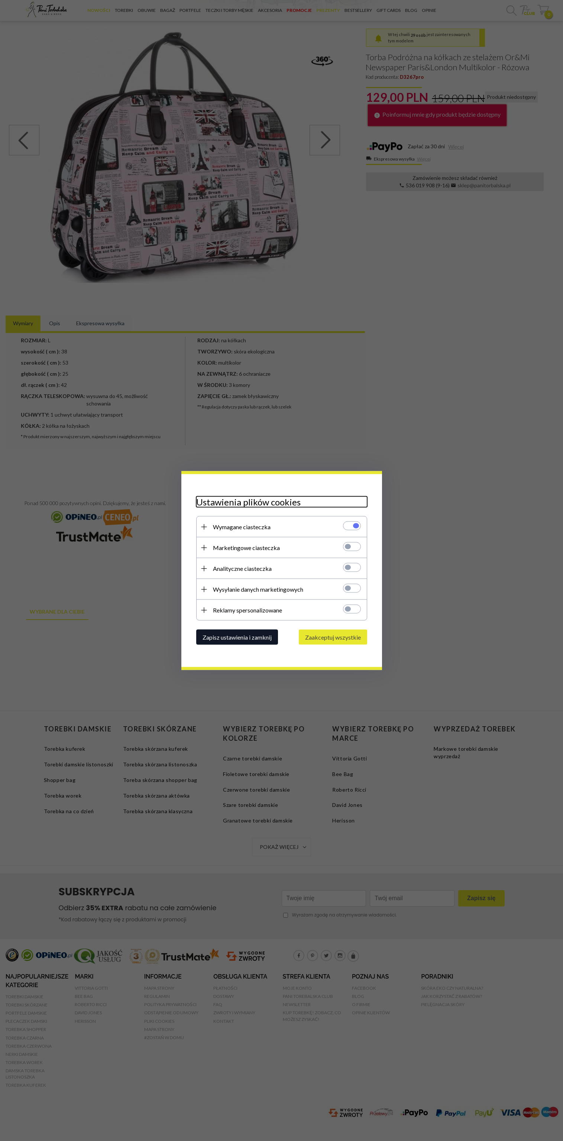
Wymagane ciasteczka (242, 526)
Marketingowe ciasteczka (246, 547)
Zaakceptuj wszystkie (333, 637)
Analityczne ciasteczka (242, 568)
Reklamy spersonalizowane (247, 610)
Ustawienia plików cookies (248, 502)
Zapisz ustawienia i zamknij (237, 637)
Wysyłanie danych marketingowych (258, 589)
